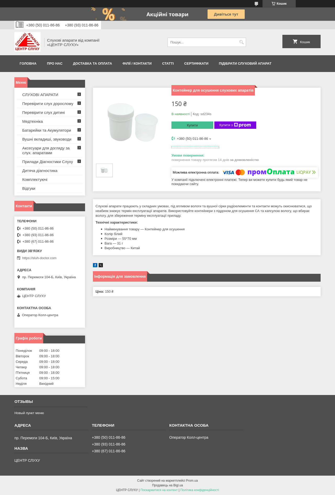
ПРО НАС (54, 63)
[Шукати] (241, 42)
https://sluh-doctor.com (39, 258)
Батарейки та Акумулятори (46, 130)
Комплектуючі (34, 179)
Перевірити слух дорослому (47, 103)
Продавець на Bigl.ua (167, 485)
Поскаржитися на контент (159, 490)
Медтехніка (32, 121)
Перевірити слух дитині (43, 112)
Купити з (235, 125)
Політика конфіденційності (199, 490)
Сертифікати (196, 63)
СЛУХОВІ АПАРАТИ (40, 94)
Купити (192, 125)
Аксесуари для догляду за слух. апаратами (46, 150)
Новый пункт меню (29, 413)
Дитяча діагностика (39, 170)
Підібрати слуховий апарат (245, 63)
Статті (168, 63)
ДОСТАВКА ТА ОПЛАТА (92, 63)
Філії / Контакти (137, 63)
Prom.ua (192, 480)
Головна (28, 63)
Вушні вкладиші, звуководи (46, 139)
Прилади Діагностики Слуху (47, 161)
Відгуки (28, 188)
